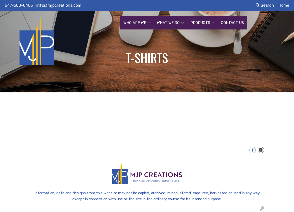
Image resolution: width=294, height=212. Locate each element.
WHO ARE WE (136, 23)
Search (265, 5)
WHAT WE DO (170, 23)
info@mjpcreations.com (58, 5)
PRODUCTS (202, 23)
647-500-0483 (19, 5)
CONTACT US (232, 22)
